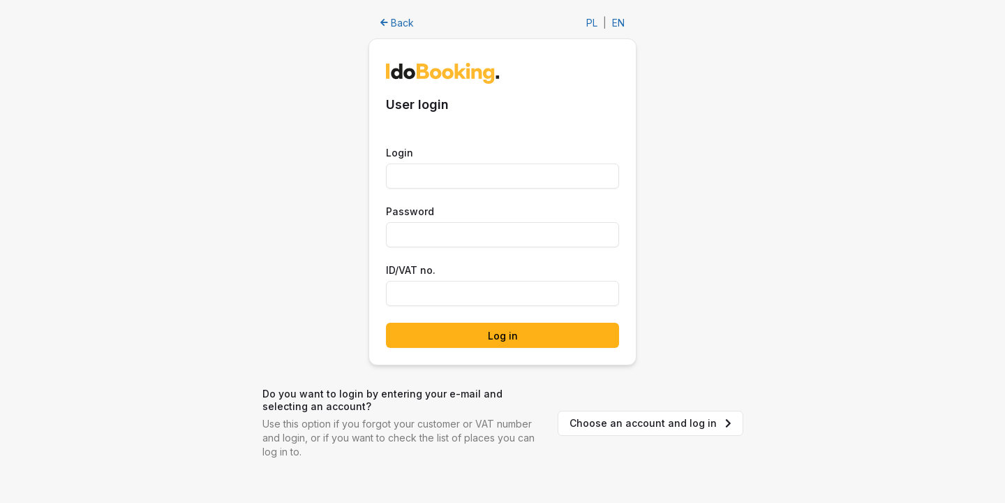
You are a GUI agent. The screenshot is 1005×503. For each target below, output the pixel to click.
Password (410, 211)
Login (399, 153)
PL (591, 23)
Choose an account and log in (650, 423)
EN (618, 23)
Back (397, 23)
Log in (503, 336)
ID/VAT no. (411, 270)
